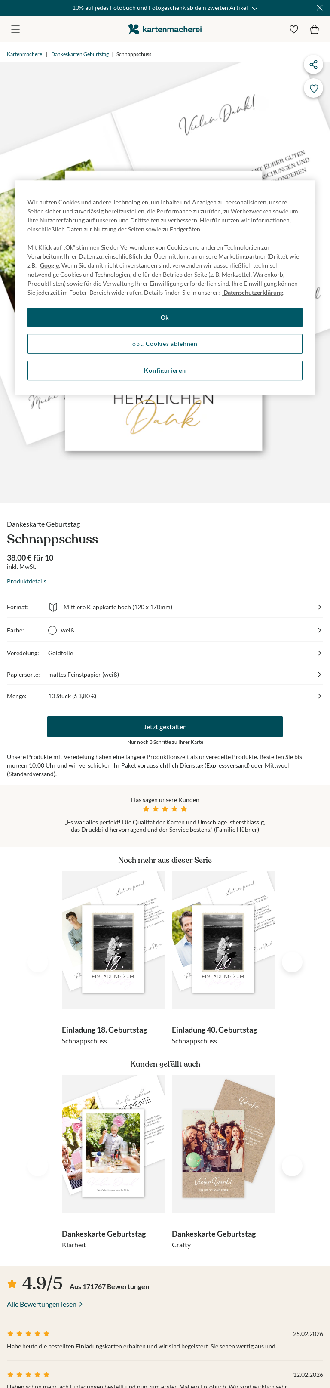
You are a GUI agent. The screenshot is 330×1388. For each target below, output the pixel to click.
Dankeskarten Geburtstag (80, 54)
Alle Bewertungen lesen (41, 1304)
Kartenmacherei (25, 54)
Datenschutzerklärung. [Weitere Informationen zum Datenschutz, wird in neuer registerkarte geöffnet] (253, 292)
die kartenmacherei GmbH (165, 29)
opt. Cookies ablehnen (165, 344)
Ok (165, 317)
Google (49, 265)
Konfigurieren (165, 370)
